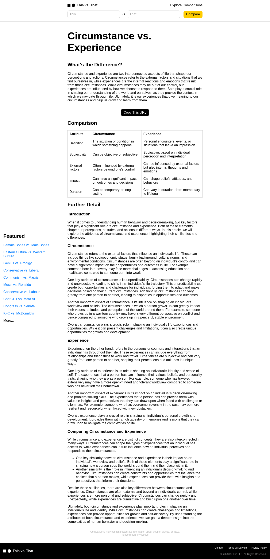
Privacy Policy (259, 547)
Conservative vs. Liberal (21, 270)
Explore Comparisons (186, 5)
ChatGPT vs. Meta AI (19, 299)
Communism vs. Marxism (22, 277)
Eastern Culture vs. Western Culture (24, 254)
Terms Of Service (237, 547)
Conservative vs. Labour (21, 292)
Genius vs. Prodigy (17, 263)
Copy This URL (135, 112)
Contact (219, 547)
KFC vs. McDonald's (18, 313)
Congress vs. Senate (19, 306)
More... (8, 320)
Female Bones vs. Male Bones (26, 245)
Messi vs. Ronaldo (17, 284)
